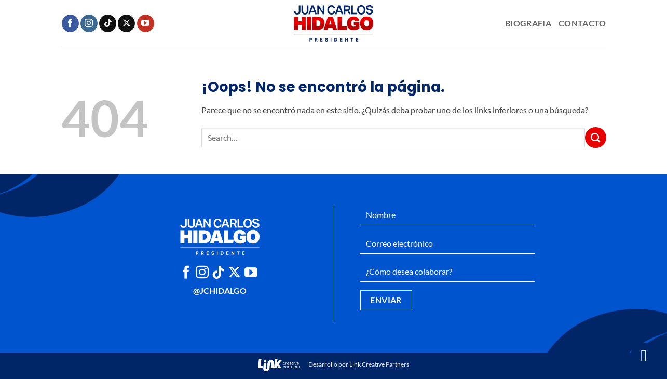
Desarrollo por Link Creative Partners (333, 364)
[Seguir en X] (126, 23)
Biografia (528, 23)
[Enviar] (595, 137)
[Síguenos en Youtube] (145, 23)
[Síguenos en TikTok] (107, 23)
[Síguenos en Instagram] (89, 23)
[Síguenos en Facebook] (70, 23)
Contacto (582, 23)
